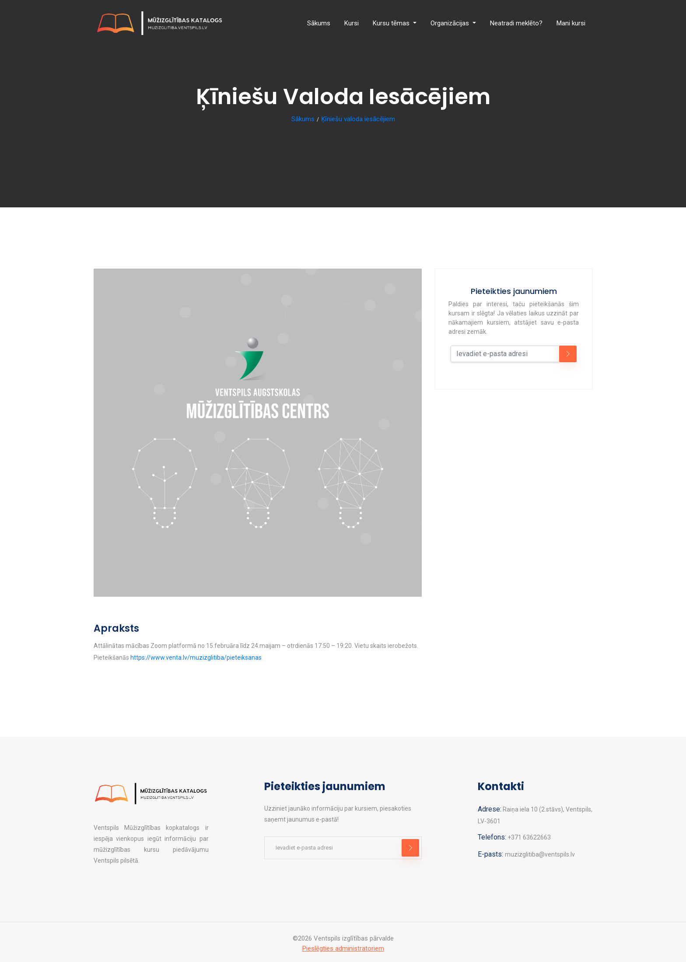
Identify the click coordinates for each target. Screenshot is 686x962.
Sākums (318, 23)
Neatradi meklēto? (516, 23)
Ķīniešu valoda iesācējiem (358, 119)
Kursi (351, 23)
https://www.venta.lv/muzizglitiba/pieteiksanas (196, 657)
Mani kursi (570, 23)
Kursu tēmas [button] (392, 23)
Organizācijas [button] (450, 23)
